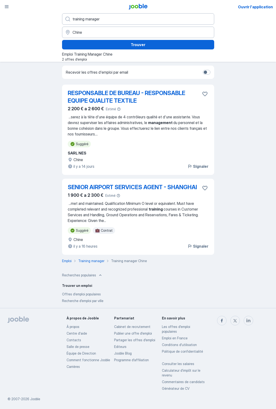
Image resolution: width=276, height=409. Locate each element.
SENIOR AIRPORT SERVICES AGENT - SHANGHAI (132, 187)
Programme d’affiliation (131, 360)
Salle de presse (78, 347)
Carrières (73, 367)
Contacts (74, 340)
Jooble (35, 399)
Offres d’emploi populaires (81, 294)
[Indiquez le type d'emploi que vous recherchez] (138, 19)
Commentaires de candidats (183, 382)
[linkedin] (248, 320)
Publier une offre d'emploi (133, 333)
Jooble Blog (123, 353)
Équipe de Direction (81, 353)
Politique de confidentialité (182, 351)
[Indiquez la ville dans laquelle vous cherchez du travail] (138, 32)
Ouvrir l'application (255, 7)
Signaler (197, 166)
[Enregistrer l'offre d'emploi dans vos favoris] (205, 94)
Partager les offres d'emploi (134, 340)
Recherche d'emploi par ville (82, 301)
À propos (73, 327)
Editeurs (120, 347)
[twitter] (235, 320)
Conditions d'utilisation (179, 345)
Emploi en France (175, 338)
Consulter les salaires (178, 364)
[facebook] (222, 320)
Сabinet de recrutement (132, 327)
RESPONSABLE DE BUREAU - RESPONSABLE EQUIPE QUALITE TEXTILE (126, 97)
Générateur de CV (175, 388)
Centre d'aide (77, 333)
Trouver (138, 44)
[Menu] (6, 6)
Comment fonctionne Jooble (88, 360)
